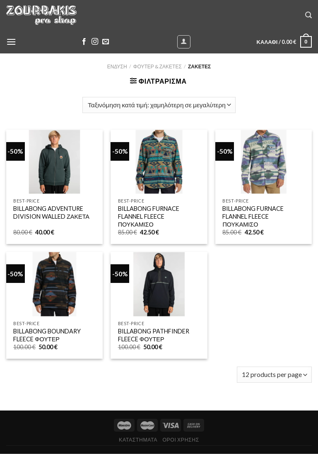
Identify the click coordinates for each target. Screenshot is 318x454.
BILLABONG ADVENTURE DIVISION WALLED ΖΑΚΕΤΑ (51, 212)
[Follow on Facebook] (84, 42)
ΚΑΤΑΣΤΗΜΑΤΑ (138, 440)
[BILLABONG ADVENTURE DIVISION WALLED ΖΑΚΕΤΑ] (54, 162)
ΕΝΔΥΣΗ (117, 66)
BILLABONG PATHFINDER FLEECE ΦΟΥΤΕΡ (153, 335)
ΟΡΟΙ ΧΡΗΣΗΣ (180, 440)
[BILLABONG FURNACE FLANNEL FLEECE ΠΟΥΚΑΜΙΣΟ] (159, 162)
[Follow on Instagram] (95, 42)
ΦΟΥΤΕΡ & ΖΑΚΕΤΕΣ (157, 66)
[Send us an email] (105, 42)
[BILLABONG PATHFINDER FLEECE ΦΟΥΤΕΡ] (159, 284)
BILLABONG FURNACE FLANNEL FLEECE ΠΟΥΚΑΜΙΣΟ (148, 216)
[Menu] (11, 41)
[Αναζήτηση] (308, 15)
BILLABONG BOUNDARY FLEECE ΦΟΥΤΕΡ (47, 335)
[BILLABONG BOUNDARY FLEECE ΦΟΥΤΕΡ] (54, 284)
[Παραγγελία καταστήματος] (158, 105)
